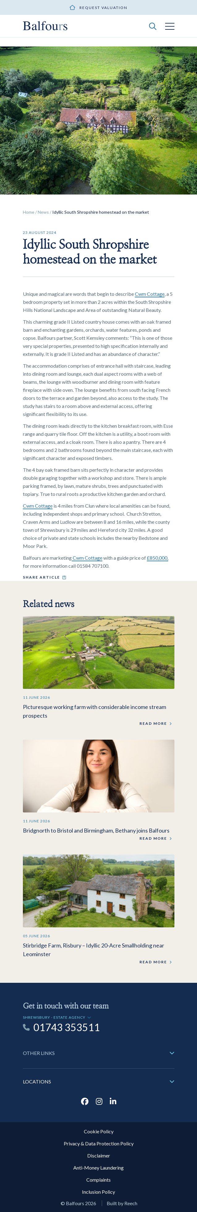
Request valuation (103, 7)
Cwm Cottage (150, 294)
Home (28, 212)
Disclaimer (98, 1155)
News (43, 212)
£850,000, (157, 558)
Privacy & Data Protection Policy (99, 1143)
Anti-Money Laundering (98, 1167)
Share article (41, 577)
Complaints (98, 1180)
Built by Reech (122, 1203)
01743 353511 (66, 1027)
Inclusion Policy (98, 1192)
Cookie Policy (98, 1131)
